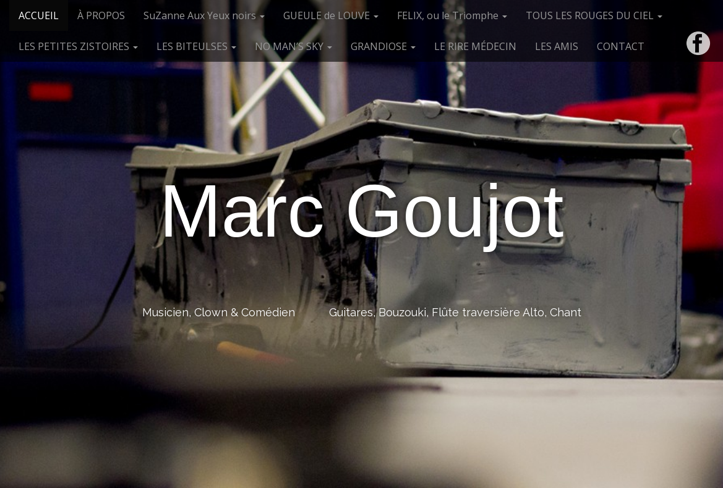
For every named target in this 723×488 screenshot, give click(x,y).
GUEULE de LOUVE (331, 15)
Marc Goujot (362, 210)
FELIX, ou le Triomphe (452, 15)
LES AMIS (556, 46)
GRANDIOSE (383, 46)
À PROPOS (101, 15)
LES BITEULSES (196, 46)
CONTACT (620, 46)
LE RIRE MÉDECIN (475, 46)
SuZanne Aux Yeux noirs (204, 15)
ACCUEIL (39, 15)
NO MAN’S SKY (293, 46)
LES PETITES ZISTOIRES (78, 46)
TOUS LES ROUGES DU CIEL (594, 15)
